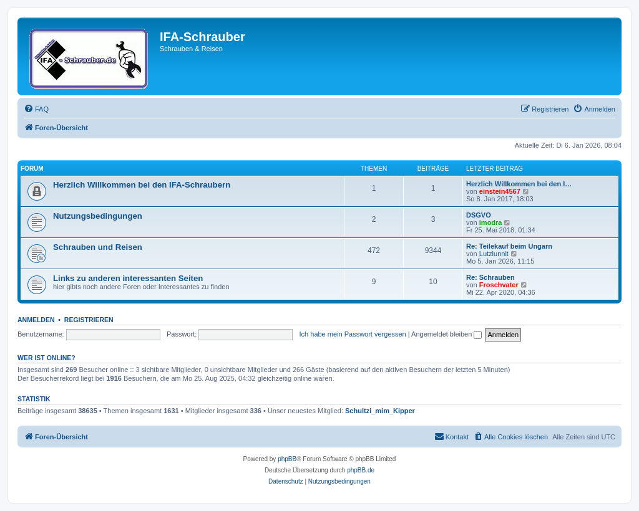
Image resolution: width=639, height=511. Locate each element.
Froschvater (499, 285)
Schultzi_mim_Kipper (380, 410)
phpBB (287, 459)
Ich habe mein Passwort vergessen (353, 334)
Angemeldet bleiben (446, 334)
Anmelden (36, 319)
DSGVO (478, 215)
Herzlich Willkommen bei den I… (519, 184)
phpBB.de (360, 470)
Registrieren (89, 319)
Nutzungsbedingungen (97, 216)
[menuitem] (36, 109)
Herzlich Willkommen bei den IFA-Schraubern (141, 184)
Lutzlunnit (494, 253)
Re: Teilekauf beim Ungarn (509, 246)
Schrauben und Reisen (97, 247)
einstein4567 (499, 191)
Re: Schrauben (490, 277)
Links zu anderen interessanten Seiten (128, 278)
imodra (490, 222)
